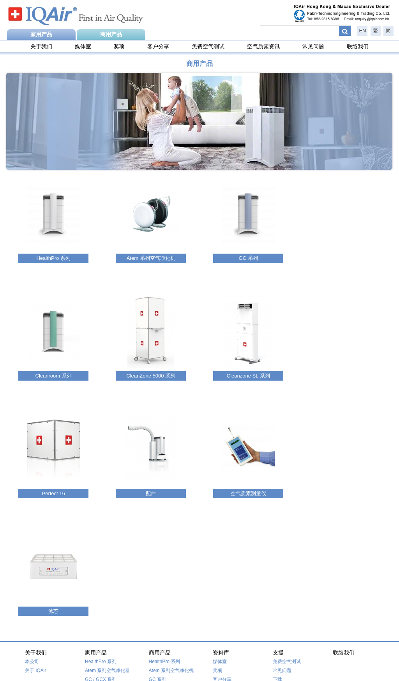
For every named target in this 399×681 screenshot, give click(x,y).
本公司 (32, 544)
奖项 (119, 46)
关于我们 (41, 46)
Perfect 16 (95, 579)
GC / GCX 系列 (101, 562)
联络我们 (358, 46)
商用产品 (111, 34)
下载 (277, 562)
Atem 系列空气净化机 (171, 553)
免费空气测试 (208, 46)
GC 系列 (157, 562)
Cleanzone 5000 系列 (107, 570)
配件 (153, 606)
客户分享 (158, 46)
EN (362, 31)
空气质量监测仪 (101, 597)
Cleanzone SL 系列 (169, 588)
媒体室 (83, 46)
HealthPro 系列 (101, 544)
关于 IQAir (35, 553)
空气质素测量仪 (165, 614)
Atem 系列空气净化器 (107, 553)
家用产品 (41, 34)
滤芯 (89, 588)
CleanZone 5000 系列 (171, 579)
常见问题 (313, 46)
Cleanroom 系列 (165, 570)
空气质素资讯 (263, 46)
